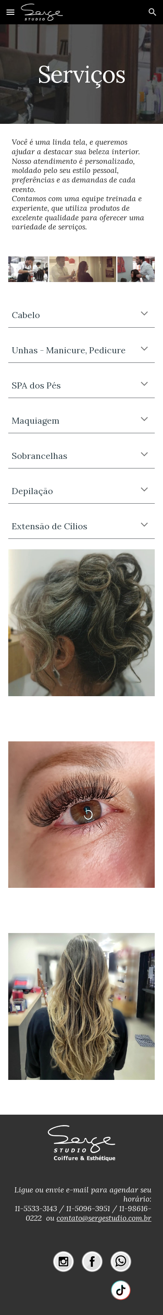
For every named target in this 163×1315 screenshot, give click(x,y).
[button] (10, 12)
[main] (81, 74)
